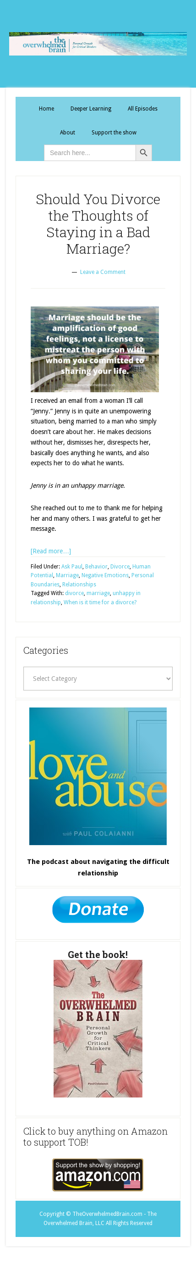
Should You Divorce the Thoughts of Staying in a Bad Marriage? (98, 223)
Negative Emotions (105, 575)
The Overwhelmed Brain (98, 43)
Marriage (67, 575)
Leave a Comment (102, 272)
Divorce (120, 566)
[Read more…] (51, 551)
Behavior (96, 566)
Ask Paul (71, 566)
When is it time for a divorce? (100, 602)
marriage (98, 593)
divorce (74, 593)
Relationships (79, 584)
